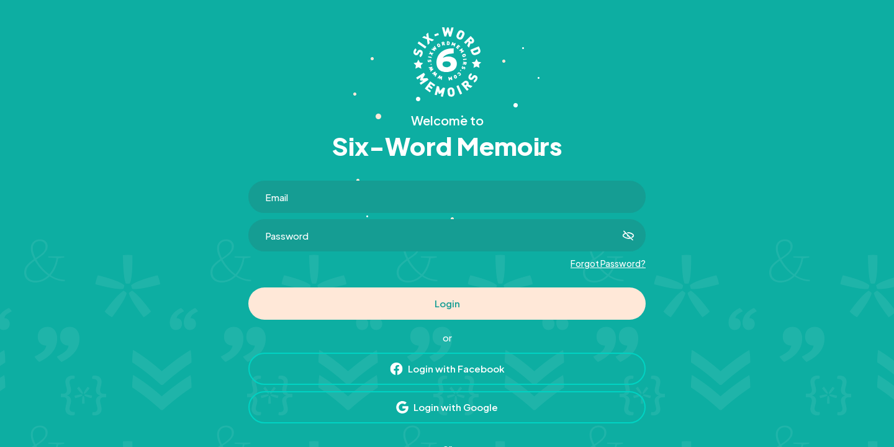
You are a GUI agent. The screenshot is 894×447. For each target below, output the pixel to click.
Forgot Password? (608, 263)
